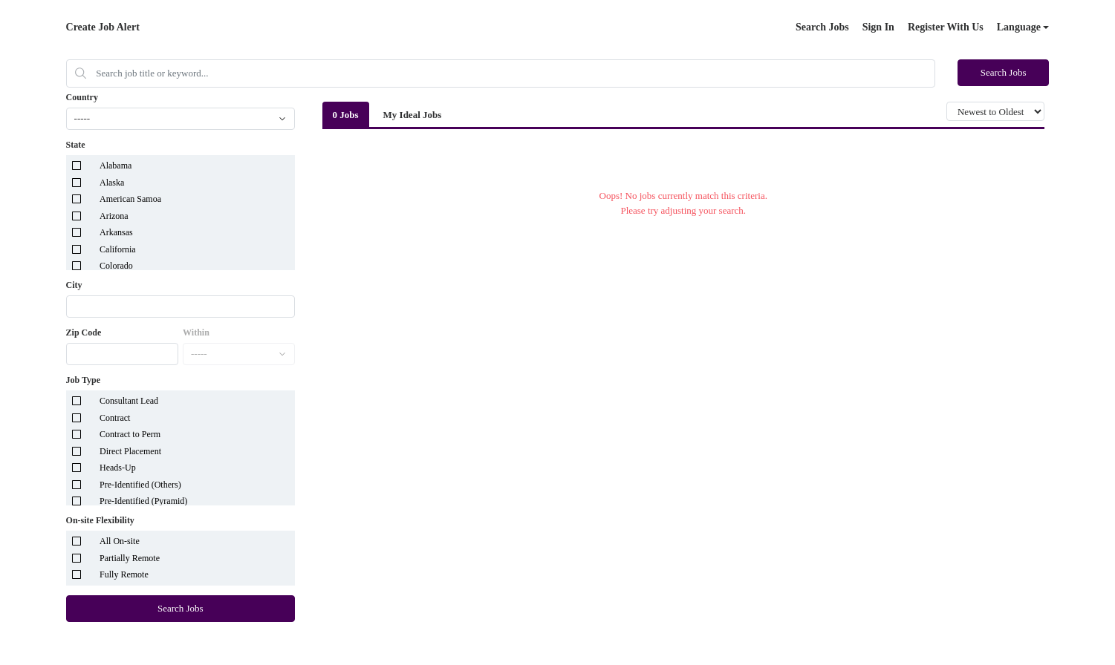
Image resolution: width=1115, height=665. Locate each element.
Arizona (114, 216)
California (118, 249)
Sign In (878, 27)
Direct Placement (130, 451)
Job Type (83, 380)
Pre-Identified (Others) (140, 484)
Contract (115, 418)
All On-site (120, 541)
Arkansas (116, 232)
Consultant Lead (129, 401)
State (75, 145)
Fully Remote (124, 574)
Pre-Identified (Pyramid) (143, 501)
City (74, 285)
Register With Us (946, 27)
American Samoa (130, 199)
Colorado (116, 266)
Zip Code (84, 332)
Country (82, 97)
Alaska (112, 182)
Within (196, 332)
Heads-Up (118, 467)
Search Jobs (822, 27)
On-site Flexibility (100, 520)
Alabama (115, 165)
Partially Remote (130, 558)
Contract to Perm (130, 434)
